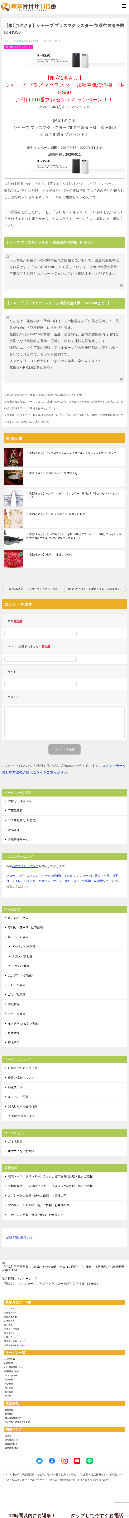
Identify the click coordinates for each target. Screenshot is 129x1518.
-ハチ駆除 (8, 1384)
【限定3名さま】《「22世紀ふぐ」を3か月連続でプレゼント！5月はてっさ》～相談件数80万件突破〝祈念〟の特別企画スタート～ (73, 536)
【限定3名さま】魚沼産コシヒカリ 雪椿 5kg (51, 473)
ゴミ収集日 (15, 1141)
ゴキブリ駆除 (16, 994)
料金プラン (15, 1087)
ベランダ (29, 881)
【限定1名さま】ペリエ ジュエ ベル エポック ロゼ (55, 513)
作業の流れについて (21, 1077)
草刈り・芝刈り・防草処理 (25, 927)
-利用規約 (8, 1414)
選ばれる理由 (10, 1317)
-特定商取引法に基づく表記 (17, 1422)
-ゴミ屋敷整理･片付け (14, 1367)
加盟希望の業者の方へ (20, 1238)
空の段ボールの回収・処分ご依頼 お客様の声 (38, 1205)
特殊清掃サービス (19, 839)
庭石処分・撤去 (18, 918)
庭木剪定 (14, 1042)
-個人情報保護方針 (13, 1418)
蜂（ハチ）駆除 (18, 937)
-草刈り (7, 1396)
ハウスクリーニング (25, 866)
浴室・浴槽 (102, 875)
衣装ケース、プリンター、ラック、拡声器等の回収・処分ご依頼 (50, 1176)
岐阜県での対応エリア (22, 1068)
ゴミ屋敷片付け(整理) (22, 820)
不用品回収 (15, 810)
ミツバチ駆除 (21, 966)
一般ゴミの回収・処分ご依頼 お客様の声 (35, 1214)
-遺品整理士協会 (11, 1448)
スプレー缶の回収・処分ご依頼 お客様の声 (37, 1195)
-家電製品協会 (10, 1444)
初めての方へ (10, 1313)
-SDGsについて (11, 1440)
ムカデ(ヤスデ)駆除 (20, 975)
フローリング (15, 875)
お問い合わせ (10, 1337)
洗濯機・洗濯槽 (92, 881)
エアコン (32, 875)
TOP (63, 1268)
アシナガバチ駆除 (23, 946)
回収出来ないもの (23, 1116)
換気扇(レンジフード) (78, 875)
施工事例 (8, 1325)
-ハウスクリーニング (14, 1375)
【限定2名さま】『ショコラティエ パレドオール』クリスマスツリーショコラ (71, 452)
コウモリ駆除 (16, 1014)
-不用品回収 (9, 1359)
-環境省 (7, 1436)
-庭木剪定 (8, 1392)
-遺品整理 (8, 1363)
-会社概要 (8, 1409)
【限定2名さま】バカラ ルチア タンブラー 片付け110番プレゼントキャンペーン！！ (73, 495)
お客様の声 (9, 1321)
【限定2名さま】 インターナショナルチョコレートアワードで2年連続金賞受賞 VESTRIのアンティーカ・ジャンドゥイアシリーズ (35, 588)
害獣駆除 (14, 1004)
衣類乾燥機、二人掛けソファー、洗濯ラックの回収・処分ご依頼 (50, 1186)
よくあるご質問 (18, 1096)
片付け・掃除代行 (19, 801)
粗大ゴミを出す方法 (21, 1151)
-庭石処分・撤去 (11, 1371)
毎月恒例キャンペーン (18, 47)
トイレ (16, 881)
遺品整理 (14, 830)
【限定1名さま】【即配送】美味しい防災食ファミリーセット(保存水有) (97, 588)
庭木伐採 (14, 1033)
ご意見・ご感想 (11, 1329)
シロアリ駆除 (16, 985)
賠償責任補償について (14, 1341)
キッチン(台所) (51, 875)
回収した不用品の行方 (22, 1106)
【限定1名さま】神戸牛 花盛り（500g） (50, 554)
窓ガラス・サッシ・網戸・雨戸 (58, 881)
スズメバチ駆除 (22, 956)
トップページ (10, 1308)
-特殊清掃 (8, 1379)
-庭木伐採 (8, 1387)
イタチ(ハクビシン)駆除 (23, 1023)
